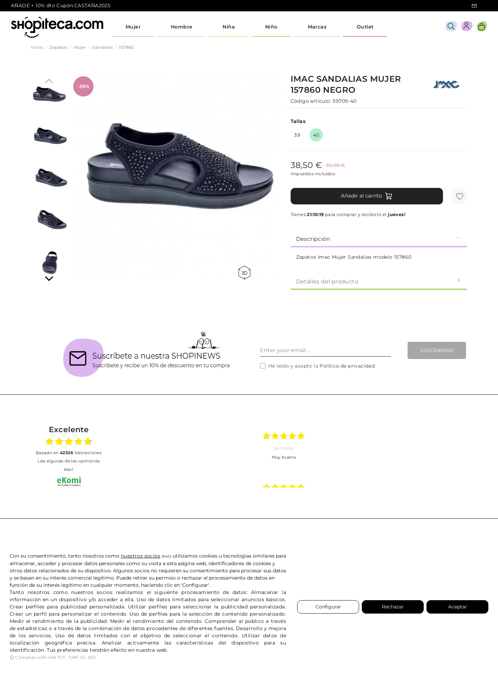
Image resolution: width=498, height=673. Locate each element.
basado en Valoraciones (69, 452)
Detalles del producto (379, 281)
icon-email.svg (474, 6)
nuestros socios (140, 556)
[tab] (379, 238)
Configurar (328, 607)
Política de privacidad (347, 366)
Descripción (379, 238)
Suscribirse (436, 350)
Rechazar (393, 607)
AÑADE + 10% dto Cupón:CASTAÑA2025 (60, 5)
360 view (244, 273)
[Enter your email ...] (325, 350)
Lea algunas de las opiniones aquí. (68, 465)
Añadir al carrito (367, 196)
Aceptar (457, 607)
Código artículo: (311, 101)
